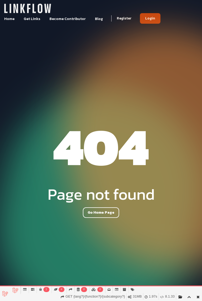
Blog (99, 19)
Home (9, 19)
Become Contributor (68, 19)
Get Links (32, 19)
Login (150, 18)
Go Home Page (101, 212)
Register (124, 18)
